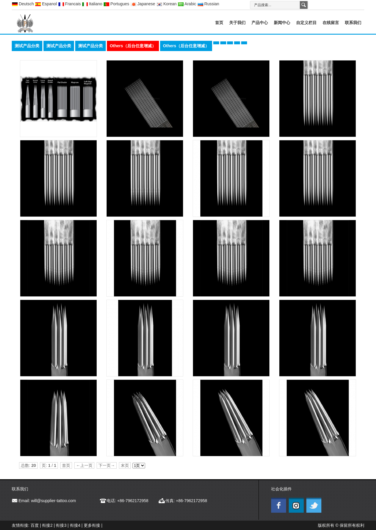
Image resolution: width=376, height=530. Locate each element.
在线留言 (331, 22)
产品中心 (259, 22)
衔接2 (47, 525)
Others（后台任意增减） (133, 45)
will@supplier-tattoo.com (53, 500)
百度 (35, 525)
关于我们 (237, 22)
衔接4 (75, 525)
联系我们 (353, 22)
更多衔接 (92, 525)
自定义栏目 (306, 22)
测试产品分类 (27, 45)
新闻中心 (282, 22)
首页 (219, 22)
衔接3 (61, 525)
